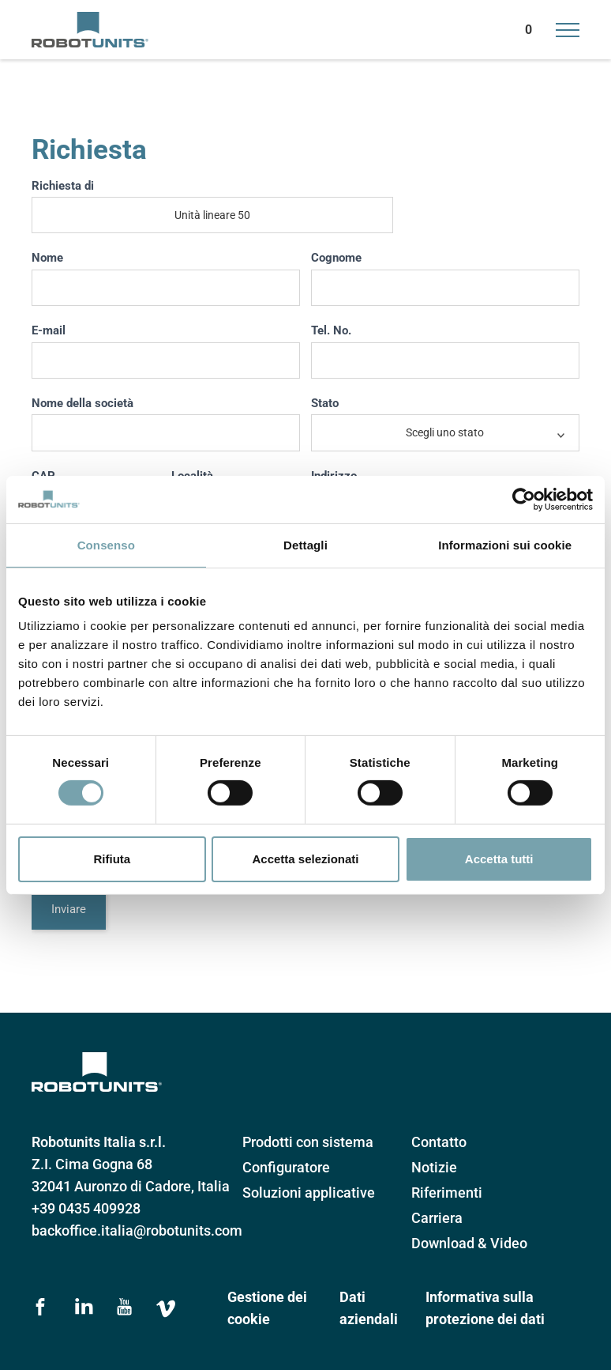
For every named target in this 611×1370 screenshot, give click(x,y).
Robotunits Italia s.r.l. (99, 1142)
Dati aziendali (368, 1308)
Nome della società (82, 403)
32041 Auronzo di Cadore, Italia (131, 1186)
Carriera (437, 1218)
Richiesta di (63, 186)
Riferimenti (446, 1192)
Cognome (336, 258)
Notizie (434, 1167)
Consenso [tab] (106, 544)
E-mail (49, 330)
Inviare (68, 909)
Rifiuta (111, 859)
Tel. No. (331, 330)
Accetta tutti (499, 859)
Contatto (439, 1142)
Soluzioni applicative (308, 1192)
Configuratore (286, 1167)
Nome (47, 258)
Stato (325, 403)
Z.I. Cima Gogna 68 (92, 1164)
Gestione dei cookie (267, 1308)
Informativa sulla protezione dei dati (485, 1308)
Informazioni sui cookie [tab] (505, 544)
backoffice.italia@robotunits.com (137, 1230)
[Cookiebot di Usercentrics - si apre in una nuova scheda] (524, 499)
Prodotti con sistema (307, 1142)
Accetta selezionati (305, 859)
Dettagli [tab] (305, 544)
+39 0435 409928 (86, 1208)
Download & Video (469, 1243)
